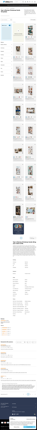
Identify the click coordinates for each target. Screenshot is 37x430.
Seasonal (26, 265)
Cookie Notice (25, 424)
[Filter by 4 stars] (1, 329)
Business (14, 273)
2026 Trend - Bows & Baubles (17, 301)
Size (1, 68)
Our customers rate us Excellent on (18, 411)
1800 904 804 (3, 426)
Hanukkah (14, 267)
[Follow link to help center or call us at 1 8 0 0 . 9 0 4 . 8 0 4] (25, 1)
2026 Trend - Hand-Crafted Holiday (18, 306)
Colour (2, 71)
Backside (2, 75)
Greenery (14, 292)
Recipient (2, 51)
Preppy (26, 281)
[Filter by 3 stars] (1, 331)
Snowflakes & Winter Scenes (29, 286)
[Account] (32, 2)
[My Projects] (27, 1)
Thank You (26, 267)
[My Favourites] (29, 1)
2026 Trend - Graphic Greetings (18, 304)
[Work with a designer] (18, 228)
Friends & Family (27, 273)
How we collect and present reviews (5, 322)
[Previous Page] (18, 238)
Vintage (26, 292)
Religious (26, 263)
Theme (2, 58)
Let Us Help (24, 403)
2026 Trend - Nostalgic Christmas (18, 308)
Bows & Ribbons (15, 281)
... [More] (4, 8)
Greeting (2, 54)
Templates (7, 8)
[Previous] (23, 394)
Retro (26, 283)
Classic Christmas (16, 283)
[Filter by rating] (28, 342)
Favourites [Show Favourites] (33, 19)
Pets (25, 313)
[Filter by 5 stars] (1, 327)
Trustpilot (13, 410)
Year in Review (12, 8)
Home (1, 8)
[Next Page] (24, 238)
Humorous (26, 304)
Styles (2, 61)
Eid (13, 265)
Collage (14, 315)
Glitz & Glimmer (15, 290)
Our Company (24, 407)
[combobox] (19, 1)
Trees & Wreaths (27, 290)
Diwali (14, 263)
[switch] (9, 25)
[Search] (23, 2)
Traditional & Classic (28, 288)
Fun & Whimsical (15, 288)
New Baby (26, 308)
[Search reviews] (20, 342)
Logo (25, 306)
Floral (14, 286)
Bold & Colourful (15, 279)
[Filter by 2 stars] (1, 333)
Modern (26, 279)
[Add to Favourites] (35, 24)
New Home (26, 310)
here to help (5, 406)
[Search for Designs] (11, 20)
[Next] (35, 394)
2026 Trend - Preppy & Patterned (18, 310)
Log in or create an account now (23, 5)
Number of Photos (4, 44)
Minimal (14, 295)
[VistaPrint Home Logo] (8, 2)
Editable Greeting (27, 301)
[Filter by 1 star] (1, 334)
